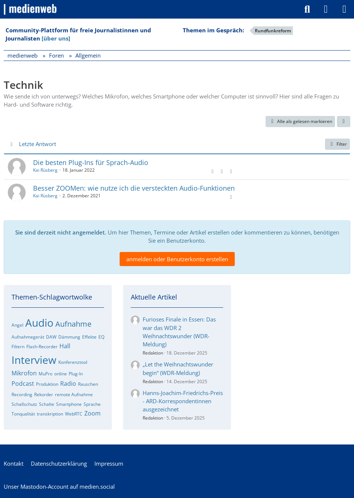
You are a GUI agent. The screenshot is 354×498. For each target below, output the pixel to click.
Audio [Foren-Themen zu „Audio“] (39, 323)
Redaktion (153, 353)
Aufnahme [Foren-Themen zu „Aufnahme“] (73, 324)
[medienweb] (30, 9)
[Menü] (344, 9)
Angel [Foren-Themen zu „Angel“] (17, 325)
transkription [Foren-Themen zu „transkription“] (50, 414)
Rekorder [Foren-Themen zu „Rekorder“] (43, 394)
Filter (337, 144)
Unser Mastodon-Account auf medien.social (59, 486)
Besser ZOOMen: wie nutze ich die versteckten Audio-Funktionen (134, 188)
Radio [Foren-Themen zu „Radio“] (68, 383)
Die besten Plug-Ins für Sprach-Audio (90, 162)
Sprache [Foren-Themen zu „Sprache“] (92, 404)
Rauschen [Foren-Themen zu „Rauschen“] (88, 384)
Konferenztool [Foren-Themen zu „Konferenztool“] (72, 362)
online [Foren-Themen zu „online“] (60, 374)
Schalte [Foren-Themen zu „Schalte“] (46, 404)
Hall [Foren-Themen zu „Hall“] (64, 346)
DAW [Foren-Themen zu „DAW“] (51, 337)
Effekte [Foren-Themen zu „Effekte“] (89, 337)
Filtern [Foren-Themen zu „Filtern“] (18, 346)
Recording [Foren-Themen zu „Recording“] (22, 394)
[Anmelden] (325, 9)
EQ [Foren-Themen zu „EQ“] (101, 337)
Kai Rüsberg (45, 170)
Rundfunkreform (273, 31)
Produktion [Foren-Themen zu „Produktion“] (47, 384)
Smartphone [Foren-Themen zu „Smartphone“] (69, 404)
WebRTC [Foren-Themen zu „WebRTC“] (73, 414)
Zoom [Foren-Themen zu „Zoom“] (92, 413)
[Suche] (307, 9)
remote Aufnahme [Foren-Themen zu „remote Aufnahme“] (74, 394)
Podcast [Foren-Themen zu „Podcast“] (23, 383)
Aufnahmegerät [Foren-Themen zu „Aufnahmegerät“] (28, 337)
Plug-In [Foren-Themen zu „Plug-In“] (76, 374)
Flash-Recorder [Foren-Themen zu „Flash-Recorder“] (42, 346)
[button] (343, 121)
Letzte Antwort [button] (37, 144)
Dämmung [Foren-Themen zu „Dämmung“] (69, 337)
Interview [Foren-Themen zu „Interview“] (34, 360)
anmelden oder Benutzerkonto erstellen (177, 259)
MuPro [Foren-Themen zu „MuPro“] (45, 374)
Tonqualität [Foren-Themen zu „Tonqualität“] (23, 414)
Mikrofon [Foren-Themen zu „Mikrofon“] (24, 373)
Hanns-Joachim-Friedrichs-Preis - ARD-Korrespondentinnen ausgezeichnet (183, 401)
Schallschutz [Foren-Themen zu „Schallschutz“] (24, 404)
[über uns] (56, 38)
